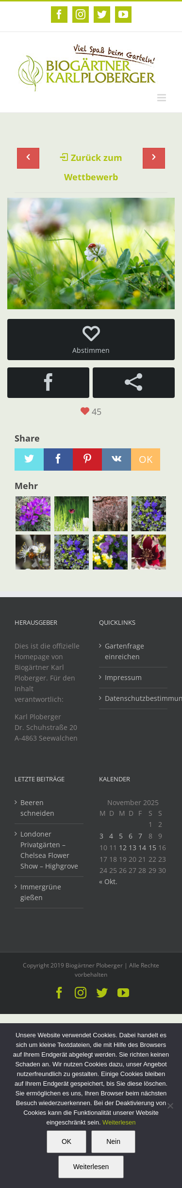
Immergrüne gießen (40, 892)
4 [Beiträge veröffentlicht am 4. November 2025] (111, 835)
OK (66, 1141)
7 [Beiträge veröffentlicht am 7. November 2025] (140, 835)
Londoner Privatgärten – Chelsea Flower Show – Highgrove (49, 850)
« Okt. (108, 881)
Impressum (123, 677)
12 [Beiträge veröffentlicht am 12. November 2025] (123, 847)
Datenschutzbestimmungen (134, 698)
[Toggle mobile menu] (162, 98)
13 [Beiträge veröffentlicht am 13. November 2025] (132, 847)
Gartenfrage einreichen (124, 651)
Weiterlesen (118, 1122)
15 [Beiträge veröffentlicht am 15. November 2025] (152, 847)
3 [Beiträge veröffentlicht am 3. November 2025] (101, 835)
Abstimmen (91, 340)
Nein (113, 1141)
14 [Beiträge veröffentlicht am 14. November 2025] (142, 847)
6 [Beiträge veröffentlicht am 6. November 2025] (130, 835)
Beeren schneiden (37, 808)
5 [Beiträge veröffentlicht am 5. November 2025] (121, 835)
